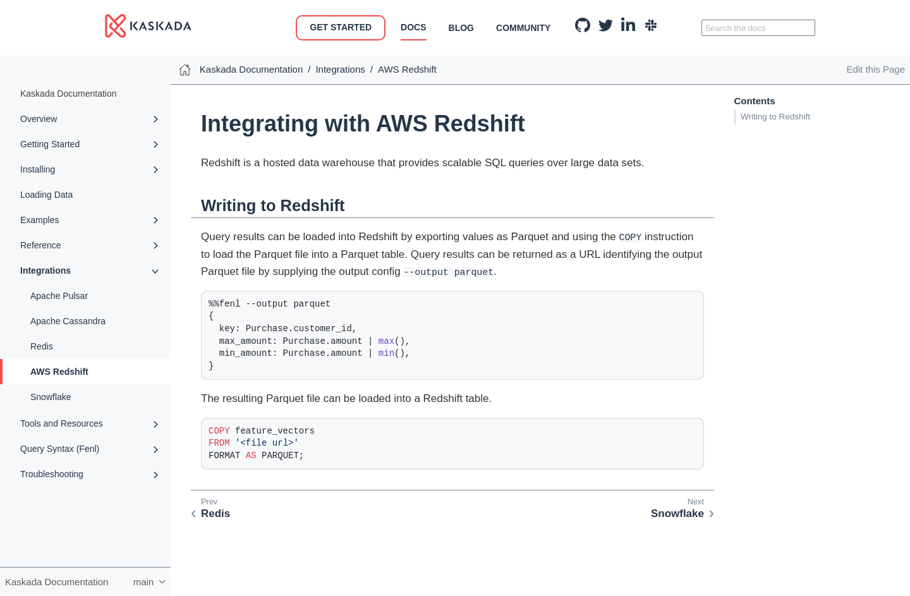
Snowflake (50, 397)
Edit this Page (875, 69)
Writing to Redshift (775, 116)
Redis (41, 346)
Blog (461, 28)
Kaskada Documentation (68, 93)
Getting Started (50, 144)
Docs (413, 27)
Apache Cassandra (68, 321)
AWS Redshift (59, 372)
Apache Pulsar (59, 296)
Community (523, 28)
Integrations (45, 270)
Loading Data (46, 195)
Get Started (341, 27)
